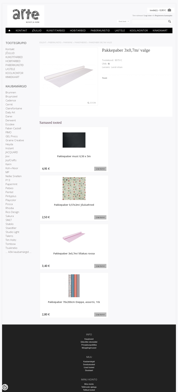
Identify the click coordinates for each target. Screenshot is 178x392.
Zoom (93, 103)
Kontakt (21, 30)
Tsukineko (11, 248)
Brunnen (11, 92)
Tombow (11, 244)
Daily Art (10, 112)
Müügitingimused (89, 292)
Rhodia (10, 208)
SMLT (9, 220)
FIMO (8, 132)
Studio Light (12, 232)
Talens (9, 236)
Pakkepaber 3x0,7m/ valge (100, 42)
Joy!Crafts (11, 160)
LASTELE (120, 30)
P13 (8, 180)
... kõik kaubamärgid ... (18, 252)
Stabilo (10, 224)
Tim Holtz (11, 240)
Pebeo (9, 188)
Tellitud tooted (89, 334)
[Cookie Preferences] (5, 387)
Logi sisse (148, 15)
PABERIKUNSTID (100, 30)
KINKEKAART (160, 30)
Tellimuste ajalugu (88, 331)
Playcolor (11, 200)
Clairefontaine (14, 108)
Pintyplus (11, 196)
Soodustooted (89, 308)
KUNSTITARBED (55, 30)
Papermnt (11, 184)
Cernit (9, 104)
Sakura (10, 216)
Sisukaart (89, 314)
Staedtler (11, 228)
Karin (8, 164)
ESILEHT (42, 42)
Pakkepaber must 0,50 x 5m (55, 158)
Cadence (11, 100)
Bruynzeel (11, 96)
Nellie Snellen (14, 176)
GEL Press (12, 136)
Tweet (104, 78)
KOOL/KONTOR (139, 30)
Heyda (9, 144)
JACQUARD (12, 152)
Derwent (11, 120)
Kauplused (89, 283)
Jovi (7, 156)
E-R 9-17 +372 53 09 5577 (89, 356)
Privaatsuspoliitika (89, 289)
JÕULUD (37, 30)
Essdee (10, 124)
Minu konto (89, 328)
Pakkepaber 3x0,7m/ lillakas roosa (123, 158)
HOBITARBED (78, 30)
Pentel (9, 192)
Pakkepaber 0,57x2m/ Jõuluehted (89, 158)
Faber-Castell (13, 128)
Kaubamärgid (89, 305)
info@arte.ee (88, 359)
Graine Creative (15, 140)
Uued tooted (89, 311)
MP (7, 172)
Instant (10, 148)
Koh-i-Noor (12, 168)
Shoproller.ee (166, 386)
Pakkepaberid (81, 42)
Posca (9, 204)
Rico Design (12, 212)
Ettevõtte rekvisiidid (89, 286)
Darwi (9, 116)
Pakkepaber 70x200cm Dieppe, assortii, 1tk (157, 158)
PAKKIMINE (67, 42)
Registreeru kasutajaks (163, 15)
